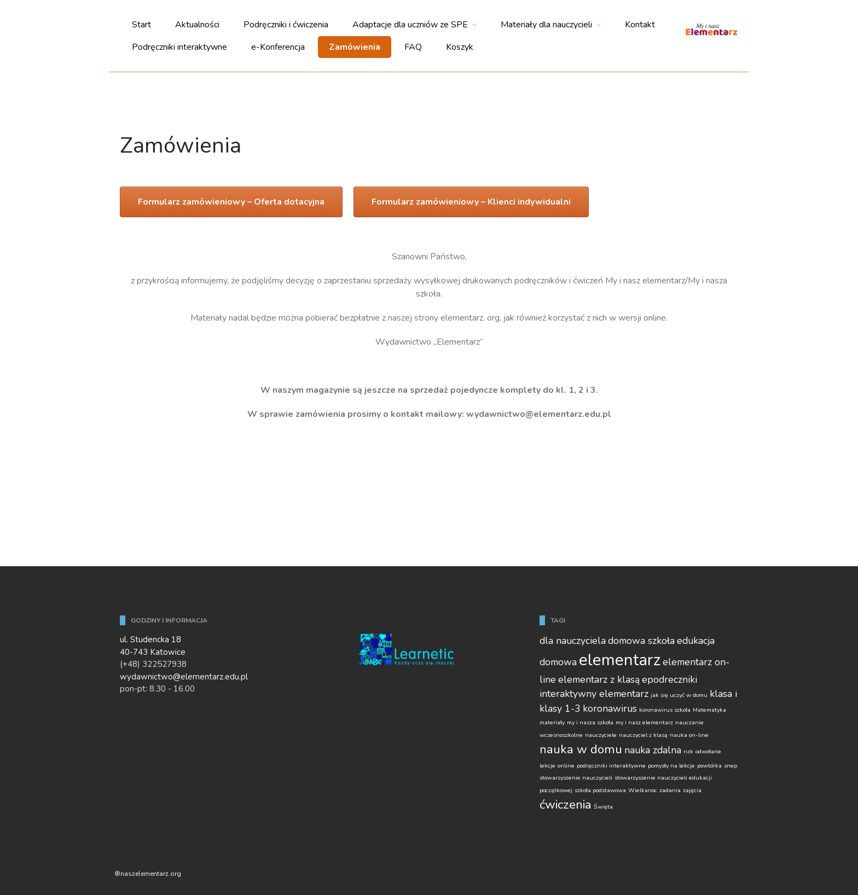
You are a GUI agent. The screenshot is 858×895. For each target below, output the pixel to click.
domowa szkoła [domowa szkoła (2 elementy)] (641, 640)
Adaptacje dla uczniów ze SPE (410, 25)
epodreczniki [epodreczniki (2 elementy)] (669, 679)
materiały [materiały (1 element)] (552, 722)
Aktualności (197, 25)
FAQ (413, 47)
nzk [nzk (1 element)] (688, 751)
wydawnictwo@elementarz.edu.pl (184, 676)
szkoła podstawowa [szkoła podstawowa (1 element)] (600, 790)
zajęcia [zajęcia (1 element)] (692, 790)
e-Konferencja (278, 47)
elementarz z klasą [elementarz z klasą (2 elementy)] (599, 679)
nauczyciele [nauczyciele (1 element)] (601, 735)
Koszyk (459, 47)
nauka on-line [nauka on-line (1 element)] (689, 735)
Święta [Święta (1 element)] (603, 807)
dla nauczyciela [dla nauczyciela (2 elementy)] (573, 640)
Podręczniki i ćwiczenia (286, 25)
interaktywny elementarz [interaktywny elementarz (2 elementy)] (594, 693)
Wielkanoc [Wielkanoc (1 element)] (642, 790)
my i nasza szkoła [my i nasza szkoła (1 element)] (590, 722)
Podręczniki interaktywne (179, 47)
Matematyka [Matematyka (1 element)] (709, 710)
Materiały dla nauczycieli (546, 25)
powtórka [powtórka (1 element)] (709, 766)
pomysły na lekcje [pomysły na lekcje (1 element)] (671, 766)
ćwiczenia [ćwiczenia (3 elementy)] (566, 804)
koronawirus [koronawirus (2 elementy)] (610, 708)
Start (141, 25)
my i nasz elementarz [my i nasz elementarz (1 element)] (644, 722)
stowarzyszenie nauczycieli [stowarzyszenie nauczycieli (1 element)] (576, 778)
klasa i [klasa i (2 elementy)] (723, 693)
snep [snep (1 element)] (730, 766)
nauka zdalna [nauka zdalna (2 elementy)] (652, 750)
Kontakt (640, 25)
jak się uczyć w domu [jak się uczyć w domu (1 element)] (679, 695)
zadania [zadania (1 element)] (670, 790)
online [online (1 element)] (566, 766)
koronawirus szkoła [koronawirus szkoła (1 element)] (665, 710)
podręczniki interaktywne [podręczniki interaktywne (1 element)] (611, 766)
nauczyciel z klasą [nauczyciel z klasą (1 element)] (643, 735)
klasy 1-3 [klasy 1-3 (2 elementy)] (560, 708)
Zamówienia (354, 47)
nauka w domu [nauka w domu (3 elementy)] (581, 749)
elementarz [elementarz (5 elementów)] (619, 660)
